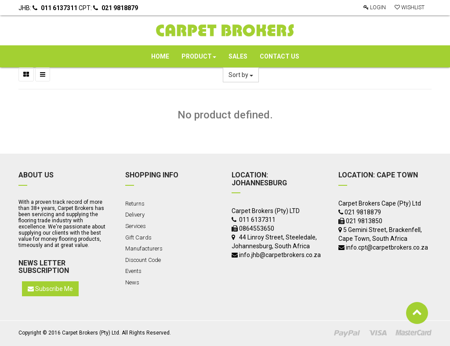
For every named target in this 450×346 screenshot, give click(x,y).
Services (135, 226)
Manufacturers (144, 248)
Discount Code (143, 260)
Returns (135, 203)
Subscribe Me (50, 288)
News (132, 282)
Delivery (135, 214)
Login (374, 7)
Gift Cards (138, 237)
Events (133, 271)
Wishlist (410, 7)
